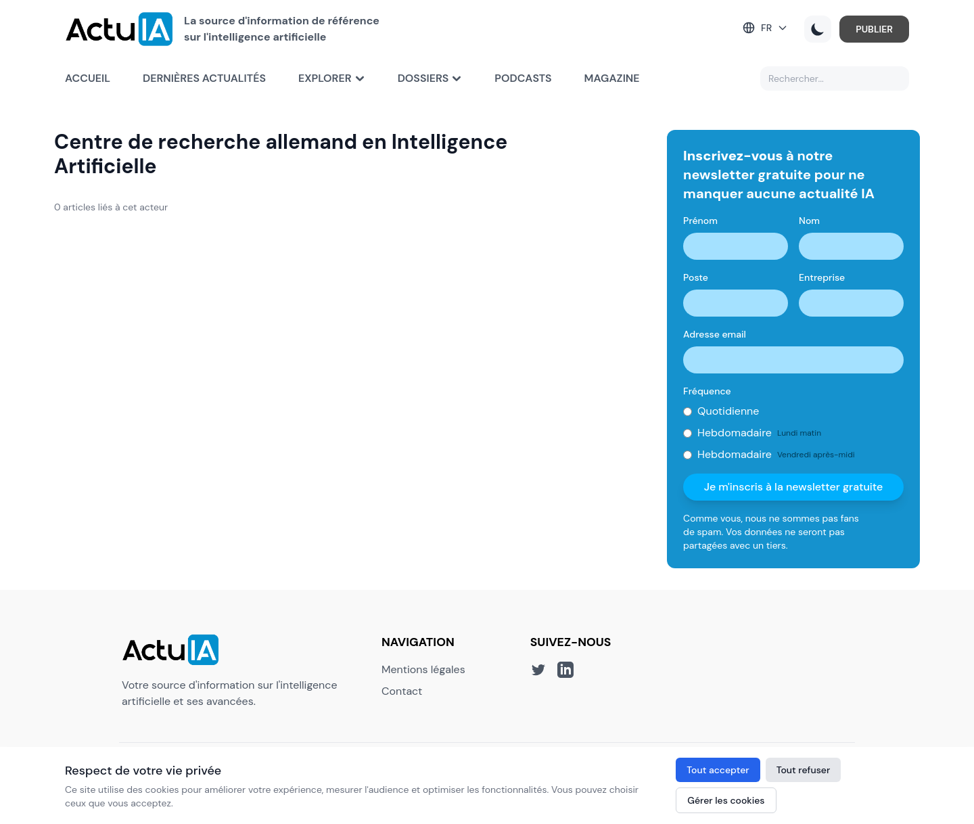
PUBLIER (874, 29)
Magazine (612, 78)
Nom (809, 220)
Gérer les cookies (725, 800)
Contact (401, 691)
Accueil (87, 78)
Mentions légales (423, 669)
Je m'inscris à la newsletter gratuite (793, 487)
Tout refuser (803, 770)
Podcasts (522, 78)
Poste (695, 277)
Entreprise (822, 277)
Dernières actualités (204, 78)
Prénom (700, 220)
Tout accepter (718, 770)
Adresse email (714, 334)
